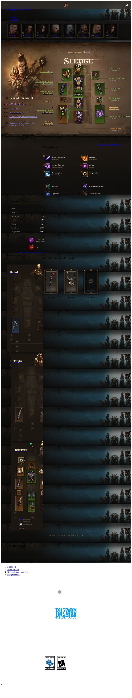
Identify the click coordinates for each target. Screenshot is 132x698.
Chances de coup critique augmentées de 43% (22, 118)
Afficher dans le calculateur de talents (109, 144)
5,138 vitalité (12, 108)
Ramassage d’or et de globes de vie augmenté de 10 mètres (20, 124)
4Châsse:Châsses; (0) (15, 113)
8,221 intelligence (16, 104)
